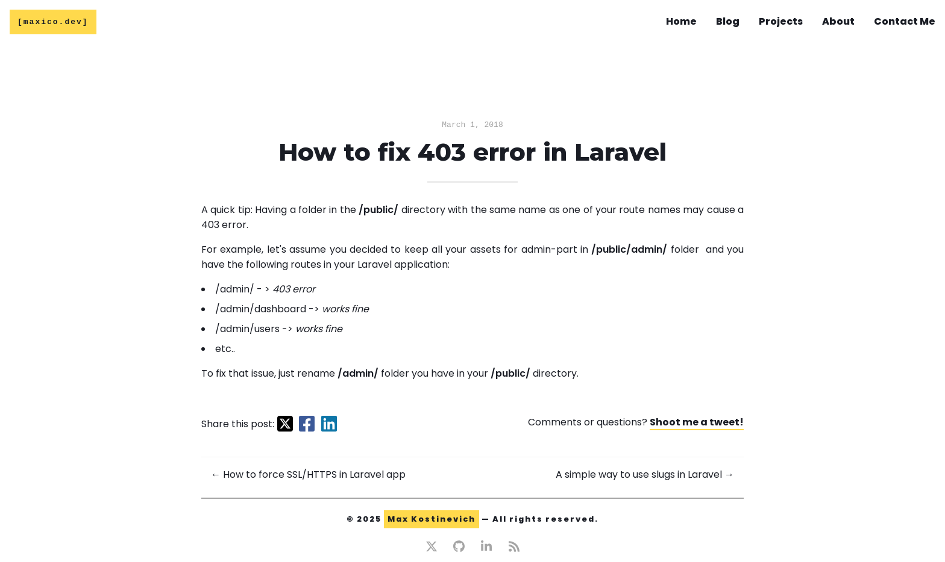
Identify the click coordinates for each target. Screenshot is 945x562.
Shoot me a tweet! (697, 424)
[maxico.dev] (53, 22)
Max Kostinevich (432, 521)
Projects (781, 22)
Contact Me (904, 22)
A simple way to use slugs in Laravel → (645, 476)
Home (681, 22)
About (838, 22)
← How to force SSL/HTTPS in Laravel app (308, 476)
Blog (727, 22)
